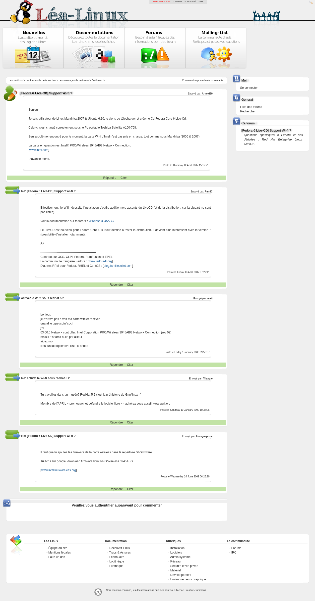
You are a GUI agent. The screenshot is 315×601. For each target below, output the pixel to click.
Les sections (16, 80)
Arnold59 (207, 93)
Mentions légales (59, 552)
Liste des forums (251, 107)
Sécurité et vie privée (184, 566)
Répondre (110, 178)
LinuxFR (178, 1)
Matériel (175, 570)
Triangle (207, 378)
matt (210, 298)
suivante (218, 80)
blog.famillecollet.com (118, 266)
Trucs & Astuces (120, 552)
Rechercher (247, 111)
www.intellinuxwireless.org (58, 470)
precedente (203, 80)
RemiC (209, 191)
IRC (234, 552)
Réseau (175, 561)
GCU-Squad (190, 1)
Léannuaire (116, 557)
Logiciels (176, 552)
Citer (124, 178)
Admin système (180, 557)
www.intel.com (39, 150)
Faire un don (56, 557)
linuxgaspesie (204, 436)
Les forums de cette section (40, 80)
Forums (236, 548)
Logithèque (116, 561)
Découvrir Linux (119, 548)
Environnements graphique (188, 579)
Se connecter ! (249, 88)
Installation (177, 548)
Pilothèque (116, 566)
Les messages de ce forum (74, 80)
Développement (180, 575)
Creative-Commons (195, 590)
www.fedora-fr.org (100, 261)
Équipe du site (57, 548)
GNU (200, 1)
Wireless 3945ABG (101, 221)
